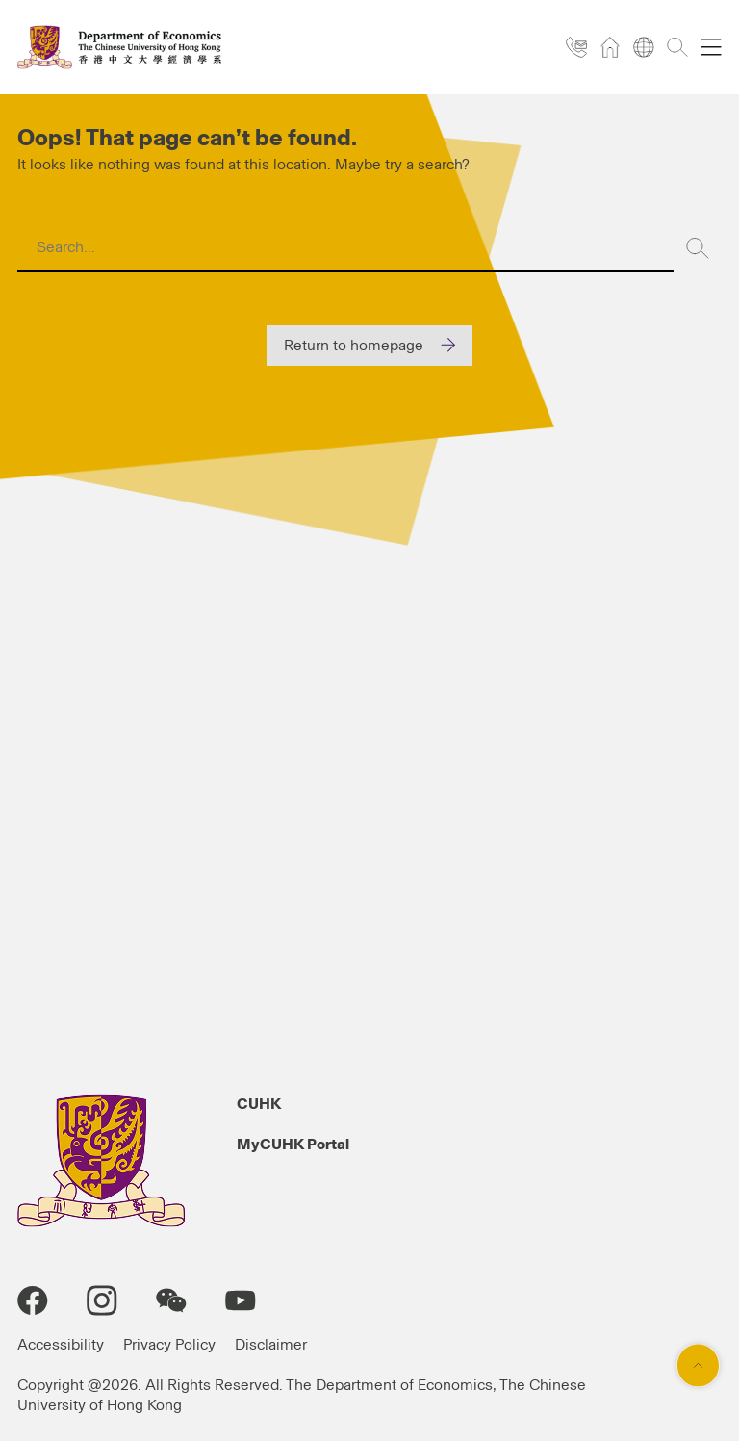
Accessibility (60, 1344)
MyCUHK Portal (293, 1144)
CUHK (259, 1104)
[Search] (698, 248)
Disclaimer (271, 1344)
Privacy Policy (169, 1344)
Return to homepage (353, 345)
